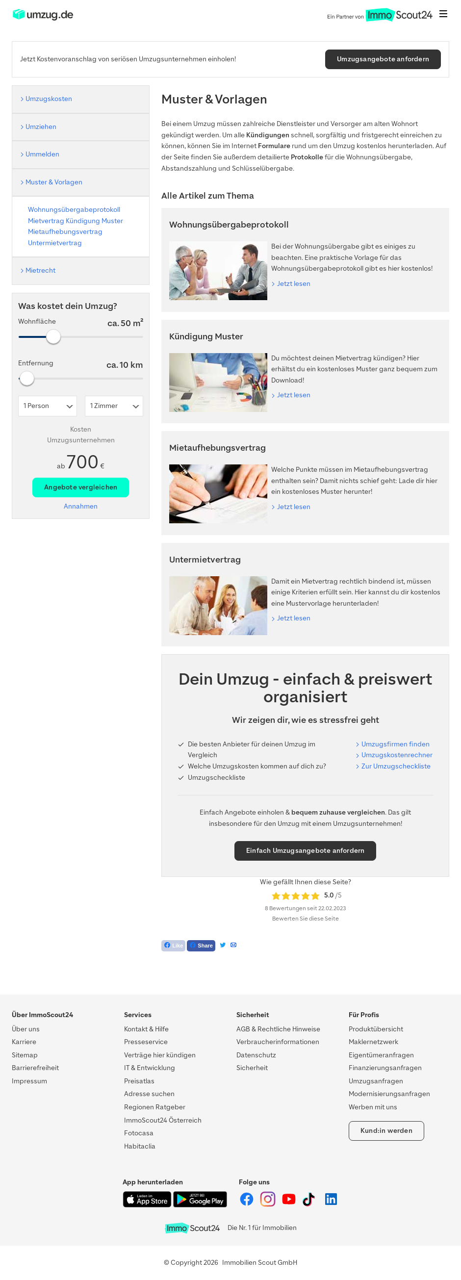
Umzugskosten (49, 99)
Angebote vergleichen (80, 487)
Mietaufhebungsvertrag (65, 232)
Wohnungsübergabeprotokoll (74, 209)
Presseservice (146, 1042)
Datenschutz (256, 1055)
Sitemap (25, 1055)
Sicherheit (252, 1068)
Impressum (29, 1081)
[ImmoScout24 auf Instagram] (268, 1205)
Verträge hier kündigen (160, 1055)
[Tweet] (222, 946)
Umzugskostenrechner (397, 755)
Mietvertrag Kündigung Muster (75, 221)
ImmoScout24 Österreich (163, 1120)
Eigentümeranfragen (381, 1055)
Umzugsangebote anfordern (383, 59)
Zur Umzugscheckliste (396, 766)
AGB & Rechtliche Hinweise (278, 1029)
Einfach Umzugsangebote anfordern (305, 850)
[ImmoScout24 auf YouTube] (289, 1205)
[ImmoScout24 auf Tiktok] (310, 1205)
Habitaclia (139, 1146)
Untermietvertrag (55, 243)
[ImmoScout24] (43, 19)
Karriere (24, 1042)
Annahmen (81, 506)
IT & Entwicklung (149, 1068)
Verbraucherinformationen (277, 1042)
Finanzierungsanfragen (385, 1068)
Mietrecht (40, 270)
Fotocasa (139, 1133)
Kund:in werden (386, 1130)
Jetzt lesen (293, 284)
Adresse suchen (149, 1094)
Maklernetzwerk (373, 1042)
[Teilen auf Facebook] (201, 945)
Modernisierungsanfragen (389, 1094)
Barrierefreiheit (35, 1068)
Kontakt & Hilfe (146, 1029)
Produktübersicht (376, 1029)
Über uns (26, 1029)
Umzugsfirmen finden (395, 744)
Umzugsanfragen (376, 1081)
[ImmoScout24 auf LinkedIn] (331, 1205)
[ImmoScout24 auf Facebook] (247, 1205)
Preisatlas (139, 1081)
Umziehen (41, 127)
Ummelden (42, 154)
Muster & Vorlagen (54, 182)
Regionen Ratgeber (154, 1107)
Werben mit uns (373, 1107)
